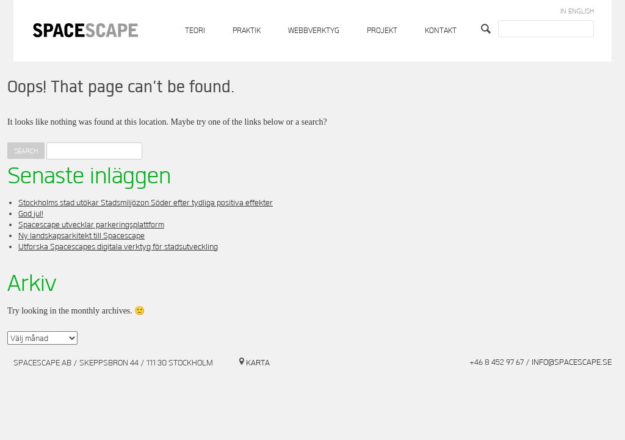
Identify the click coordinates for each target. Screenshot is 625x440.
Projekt (382, 31)
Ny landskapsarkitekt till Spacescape (81, 235)
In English (577, 11)
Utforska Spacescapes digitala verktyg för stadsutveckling (118, 246)
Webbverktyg (313, 31)
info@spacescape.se (572, 362)
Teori (195, 31)
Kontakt (441, 31)
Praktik (247, 31)
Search (487, 28)
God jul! (30, 213)
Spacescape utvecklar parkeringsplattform (91, 224)
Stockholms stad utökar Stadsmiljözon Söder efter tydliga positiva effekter (145, 202)
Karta (258, 363)
